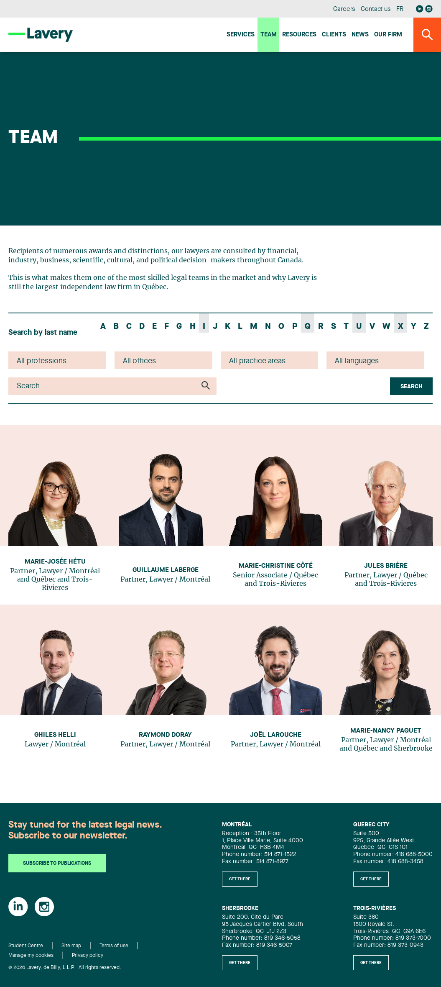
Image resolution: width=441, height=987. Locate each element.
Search (411, 387)
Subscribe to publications (57, 863)
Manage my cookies (31, 955)
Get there (239, 879)
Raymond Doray (165, 735)
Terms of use (113, 946)
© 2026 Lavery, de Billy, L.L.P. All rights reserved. (64, 967)
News (360, 35)
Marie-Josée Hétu (55, 562)
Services (241, 35)
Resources (299, 35)
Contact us (376, 9)
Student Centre (25, 946)
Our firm (388, 35)
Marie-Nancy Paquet (385, 731)
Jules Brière (386, 566)
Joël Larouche (275, 735)
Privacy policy (87, 955)
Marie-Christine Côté (276, 566)
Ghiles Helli (55, 735)
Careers (344, 9)
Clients (334, 35)
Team (268, 35)
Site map (71, 946)
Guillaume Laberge (166, 570)
